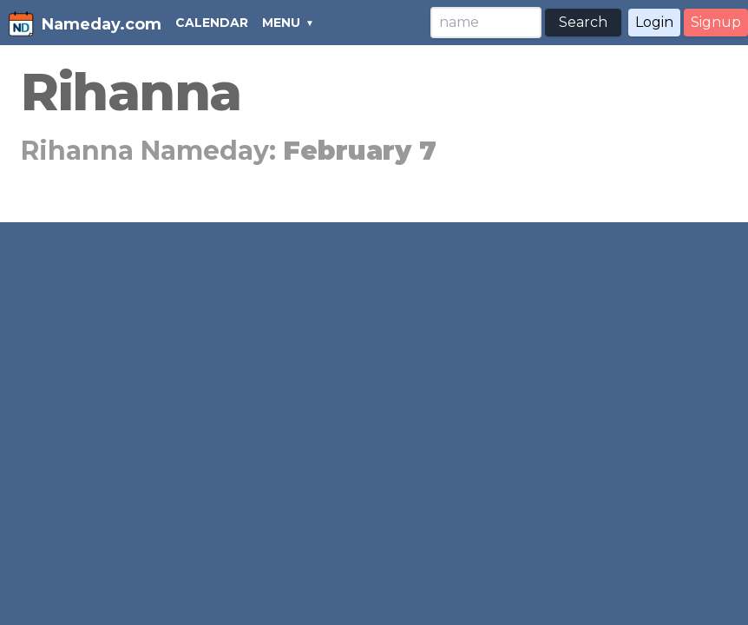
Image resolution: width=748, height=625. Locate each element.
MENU (281, 22)
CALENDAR (211, 22)
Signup (716, 22)
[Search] (485, 22)
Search (583, 22)
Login (654, 22)
